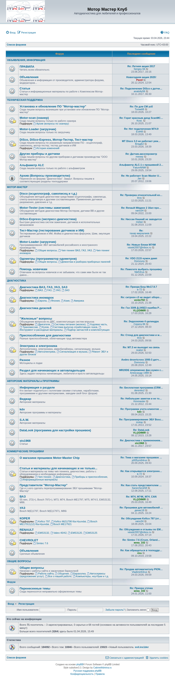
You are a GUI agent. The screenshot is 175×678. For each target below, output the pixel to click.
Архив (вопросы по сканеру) (51, 123)
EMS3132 (42, 532)
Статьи (25, 88)
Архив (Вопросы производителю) (45, 175)
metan (139, 222)
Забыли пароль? (115, 609)
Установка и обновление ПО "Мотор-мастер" (53, 106)
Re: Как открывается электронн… (141, 471)
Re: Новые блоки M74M (141, 244)
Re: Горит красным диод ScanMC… (141, 118)
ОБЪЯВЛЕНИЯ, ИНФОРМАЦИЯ (26, 60)
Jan (139, 178)
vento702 (139, 300)
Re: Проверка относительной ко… (141, 195)
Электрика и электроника (38, 346)
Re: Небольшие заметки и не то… (141, 398)
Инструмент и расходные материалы (61, 328)
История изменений (46, 148)
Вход (11, 603)
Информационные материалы (39, 479)
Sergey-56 (139, 69)
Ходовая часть (97, 324)
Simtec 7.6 (40, 543)
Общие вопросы (46, 250)
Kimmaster (140, 401)
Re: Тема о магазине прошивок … (141, 457)
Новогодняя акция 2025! (141, 77)
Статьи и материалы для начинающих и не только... (58, 468)
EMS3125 (90, 532)
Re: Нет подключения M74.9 (141, 128)
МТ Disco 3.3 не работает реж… (141, 141)
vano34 (139, 210)
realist (139, 350)
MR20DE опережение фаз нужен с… (141, 370)
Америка (77, 300)
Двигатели (42, 324)
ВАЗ (39, 290)
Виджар (25, 399)
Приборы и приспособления (89, 476)
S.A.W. (24, 420)
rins (139, 553)
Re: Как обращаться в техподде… (141, 550)
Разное (25, 360)
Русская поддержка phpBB (87, 671)
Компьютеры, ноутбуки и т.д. (91, 576)
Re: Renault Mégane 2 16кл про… (141, 207)
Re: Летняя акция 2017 (141, 66)
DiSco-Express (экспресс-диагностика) (48, 219)
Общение (62, 573)
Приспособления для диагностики (45, 335)
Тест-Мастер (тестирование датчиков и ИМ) (52, 230)
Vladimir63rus (139, 572)
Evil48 (139, 131)
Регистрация (26, 603)
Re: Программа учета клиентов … (141, 409)
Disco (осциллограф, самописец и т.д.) (48, 193)
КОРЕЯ (25, 518)
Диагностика (61, 476)
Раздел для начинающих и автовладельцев (52, 370)
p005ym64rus (139, 460)
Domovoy (139, 261)
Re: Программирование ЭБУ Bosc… (141, 419)
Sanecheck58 (139, 488)
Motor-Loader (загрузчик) (38, 129)
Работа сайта (44, 573)
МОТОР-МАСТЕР (17, 187)
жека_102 (139, 542)
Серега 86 (139, 324)
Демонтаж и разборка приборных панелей (84, 261)
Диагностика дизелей (35, 308)
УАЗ (56, 290)
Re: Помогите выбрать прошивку (141, 269)
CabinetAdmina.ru (102, 667)
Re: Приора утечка (141, 588)
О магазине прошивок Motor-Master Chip (50, 458)
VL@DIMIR (139, 310)
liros (139, 197)
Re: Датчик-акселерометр (141, 153)
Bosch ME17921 (61, 524)
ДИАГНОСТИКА (16, 280)
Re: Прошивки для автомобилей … (141, 507)
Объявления (29, 77)
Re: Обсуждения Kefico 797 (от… (141, 518)
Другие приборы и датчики (40, 153)
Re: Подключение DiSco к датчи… (141, 88)
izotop (139, 422)
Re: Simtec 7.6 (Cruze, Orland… (141, 539)
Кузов (44, 327)
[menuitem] (10, 32)
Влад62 (139, 143)
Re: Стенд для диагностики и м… (141, 335)
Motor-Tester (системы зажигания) (45, 207)
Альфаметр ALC (32, 165)
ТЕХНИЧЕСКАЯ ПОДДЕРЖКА (25, 100)
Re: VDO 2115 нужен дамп (141, 258)
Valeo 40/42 (59, 532)
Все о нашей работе (58, 576)
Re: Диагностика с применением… (141, 440)
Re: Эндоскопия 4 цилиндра (141, 321)
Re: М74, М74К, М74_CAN (141, 496)
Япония (54, 300)
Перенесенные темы (35, 588)
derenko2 (139, 390)
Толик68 (139, 109)
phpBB (79, 664)
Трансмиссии (29, 327)
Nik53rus (139, 272)
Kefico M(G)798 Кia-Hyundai (68, 521)
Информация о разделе (37, 387)
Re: (141, 230)
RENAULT (27, 529)
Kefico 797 (42, 521)
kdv (22, 409)
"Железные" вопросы (36, 318)
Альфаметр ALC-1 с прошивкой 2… (141, 164)
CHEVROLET (29, 540)
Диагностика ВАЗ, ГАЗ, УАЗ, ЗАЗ (43, 287)
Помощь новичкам (33, 269)
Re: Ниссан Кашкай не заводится (141, 219)
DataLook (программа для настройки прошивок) (55, 430)
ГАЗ (47, 290)
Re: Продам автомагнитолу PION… (141, 569)
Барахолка (78, 573)
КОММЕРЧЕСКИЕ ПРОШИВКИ (25, 451)
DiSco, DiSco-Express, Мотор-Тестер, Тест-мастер (56, 139)
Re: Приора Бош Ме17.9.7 (141, 286)
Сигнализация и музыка (72, 351)
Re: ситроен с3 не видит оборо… (141, 297)
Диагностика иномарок (37, 297)
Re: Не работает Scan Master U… (141, 175)
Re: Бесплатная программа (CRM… (141, 387)
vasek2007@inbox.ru (139, 247)
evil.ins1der (142, 647)
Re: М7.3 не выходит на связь (141, 347)
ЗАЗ (65, 290)
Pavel (139, 80)
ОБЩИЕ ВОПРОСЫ (19, 561)
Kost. (139, 120)
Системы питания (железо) (68, 324)
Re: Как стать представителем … (141, 485)
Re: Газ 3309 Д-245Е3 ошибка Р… (141, 307)
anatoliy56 (139, 91)
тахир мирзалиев (139, 233)
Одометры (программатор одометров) (48, 258)
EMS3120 (75, 532)
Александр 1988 (139, 372)
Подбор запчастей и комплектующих (87, 329)
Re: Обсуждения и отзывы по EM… (141, 529)
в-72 (139, 289)
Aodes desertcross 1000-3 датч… (141, 359)
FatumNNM (139, 167)
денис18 (139, 510)
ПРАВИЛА (27, 66)
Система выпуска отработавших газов (73, 327)
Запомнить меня (138, 609)
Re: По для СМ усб (141, 106)
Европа (40, 300)
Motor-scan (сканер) (34, 117)
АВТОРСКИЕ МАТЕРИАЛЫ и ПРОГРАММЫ (33, 381)
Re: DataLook (141, 430)
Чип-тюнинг (43, 476)
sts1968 (25, 440)
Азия (65, 300)
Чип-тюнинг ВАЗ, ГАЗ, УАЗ (75, 250)
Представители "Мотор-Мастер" (43, 485)
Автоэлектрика (45, 351)
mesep (139, 156)
